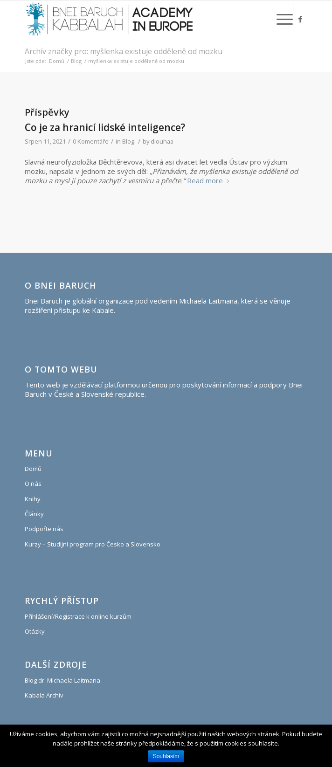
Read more (210, 180)
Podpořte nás (44, 529)
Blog (76, 60)
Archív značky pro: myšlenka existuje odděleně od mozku (123, 51)
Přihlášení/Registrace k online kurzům (78, 616)
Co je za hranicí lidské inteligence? (105, 127)
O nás (33, 483)
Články (34, 514)
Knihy (33, 499)
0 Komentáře (91, 141)
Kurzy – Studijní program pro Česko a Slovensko (92, 544)
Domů (56, 60)
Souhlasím (166, 756)
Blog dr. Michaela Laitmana (62, 680)
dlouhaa (162, 141)
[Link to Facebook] (300, 19)
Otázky (35, 631)
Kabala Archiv (44, 695)
